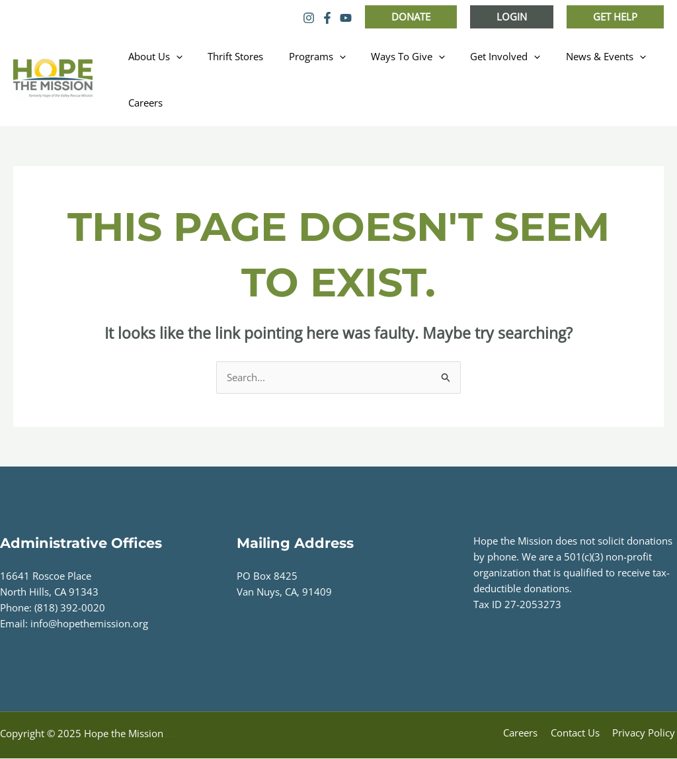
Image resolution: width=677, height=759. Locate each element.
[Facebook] (327, 18)
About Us (153, 56)
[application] (173, 56)
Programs (303, 56)
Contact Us (579, 733)
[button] (411, 16)
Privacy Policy (645, 733)
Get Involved (481, 56)
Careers (143, 102)
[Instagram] (309, 18)
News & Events (576, 56)
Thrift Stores (227, 56)
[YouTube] (346, 18)
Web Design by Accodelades (168, 737)
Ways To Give (389, 56)
